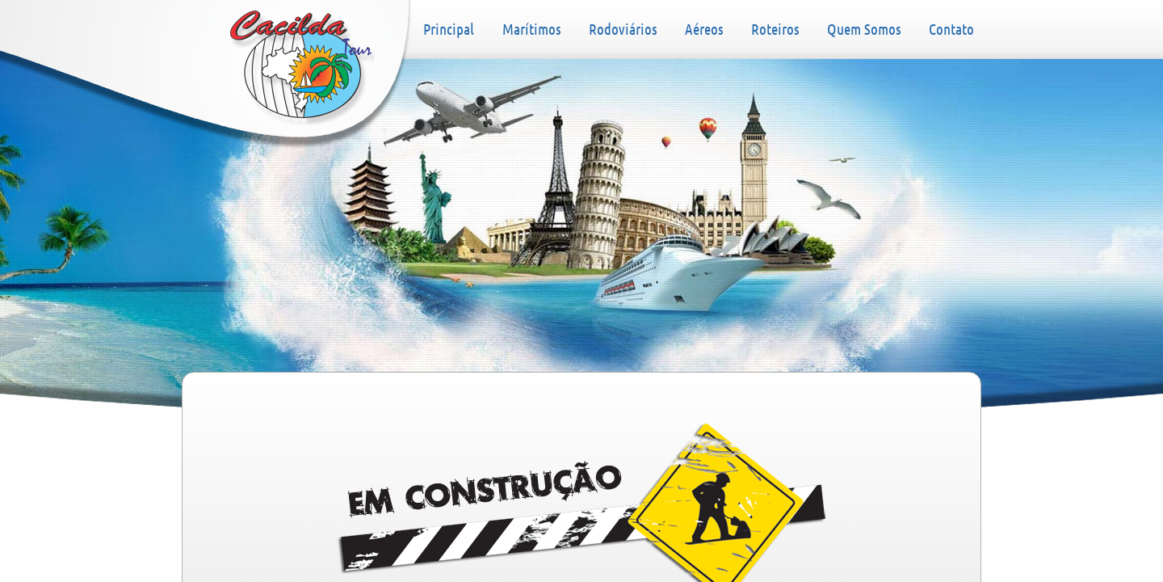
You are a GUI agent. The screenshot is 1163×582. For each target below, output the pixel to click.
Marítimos (531, 28)
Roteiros (775, 28)
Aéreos (704, 28)
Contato (951, 28)
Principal (302, 68)
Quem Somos (864, 28)
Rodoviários (623, 28)
